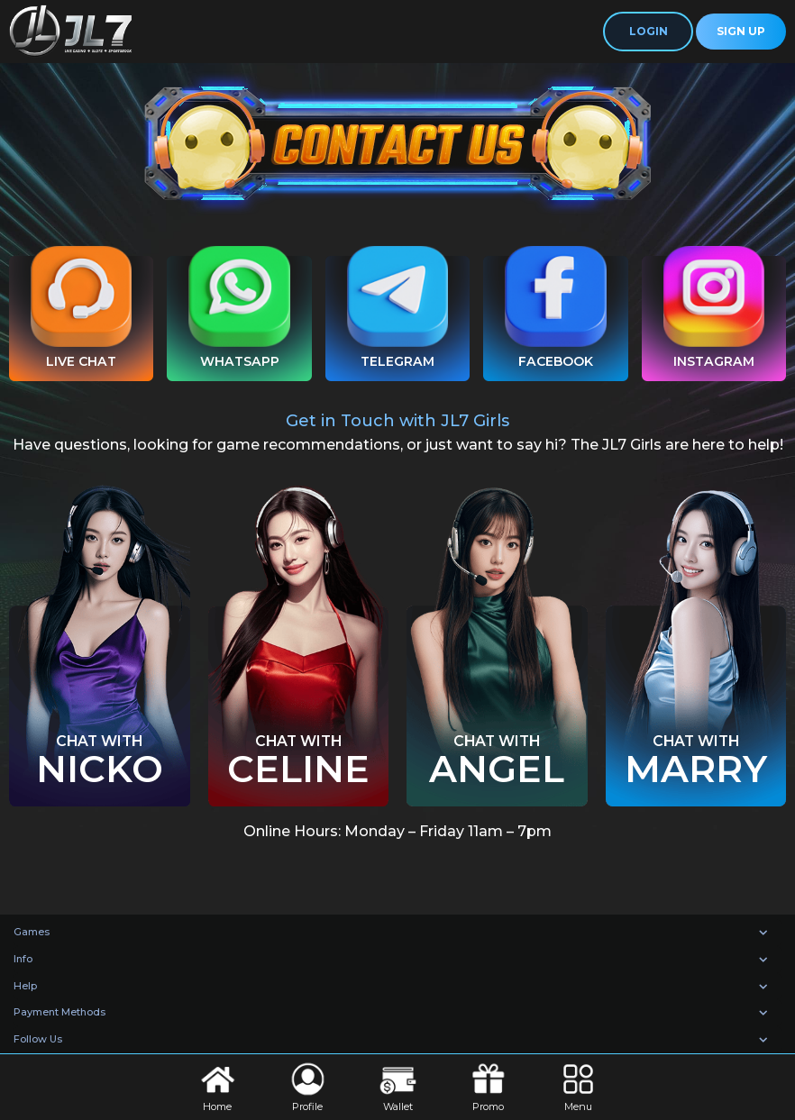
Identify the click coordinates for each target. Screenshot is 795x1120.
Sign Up (741, 31)
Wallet (398, 1086)
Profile (308, 1086)
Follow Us (38, 1039)
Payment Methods (59, 1012)
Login (648, 31)
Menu (578, 1086)
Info (23, 958)
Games (32, 931)
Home (217, 1086)
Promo (488, 1086)
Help (25, 985)
